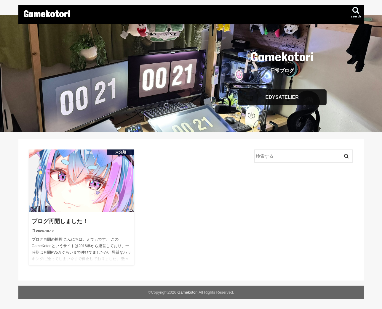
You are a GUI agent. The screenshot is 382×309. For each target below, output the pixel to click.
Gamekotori (47, 13)
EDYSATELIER (282, 97)
